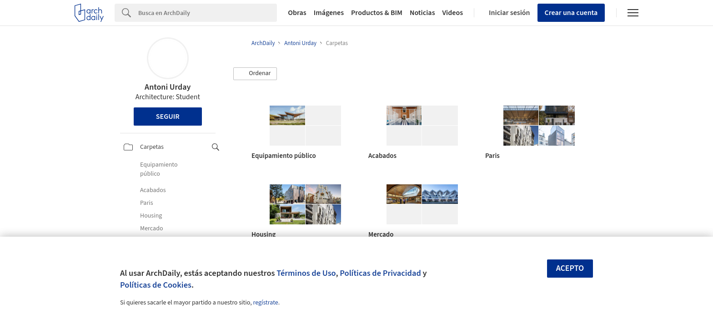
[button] (255, 73)
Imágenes (329, 12)
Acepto (570, 268)
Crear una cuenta (571, 13)
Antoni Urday (168, 87)
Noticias (422, 12)
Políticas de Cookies (155, 285)
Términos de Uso (306, 273)
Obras (297, 12)
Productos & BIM (376, 12)
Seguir (168, 117)
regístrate (265, 302)
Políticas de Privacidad (380, 273)
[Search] (207, 13)
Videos (452, 12)
